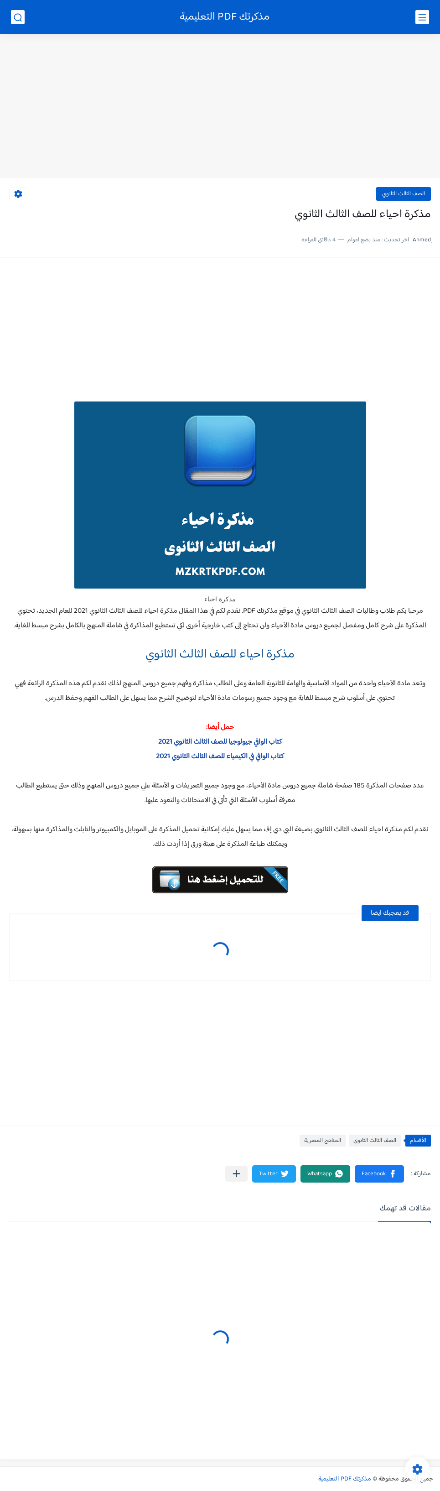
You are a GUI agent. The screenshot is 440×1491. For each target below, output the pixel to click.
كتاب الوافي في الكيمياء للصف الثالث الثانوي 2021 (220, 757)
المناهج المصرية (322, 1141)
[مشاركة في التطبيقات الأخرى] (236, 1174)
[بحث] (18, 17)
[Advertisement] (220, 107)
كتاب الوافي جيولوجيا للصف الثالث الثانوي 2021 (220, 742)
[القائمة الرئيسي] (422, 17)
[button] (379, 1174)
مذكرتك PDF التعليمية (224, 17)
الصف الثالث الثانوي (403, 194)
